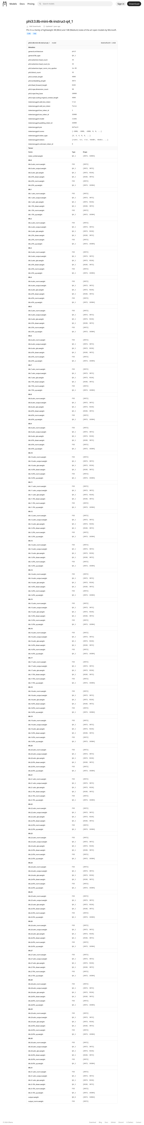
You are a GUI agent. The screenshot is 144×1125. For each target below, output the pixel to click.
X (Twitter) (129, 1122)
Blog (100, 1122)
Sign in (120, 3)
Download (134, 3)
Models (13, 3)
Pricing (30, 3)
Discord (121, 1122)
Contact (138, 1122)
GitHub (113, 1122)
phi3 (29, 21)
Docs (22, 3)
